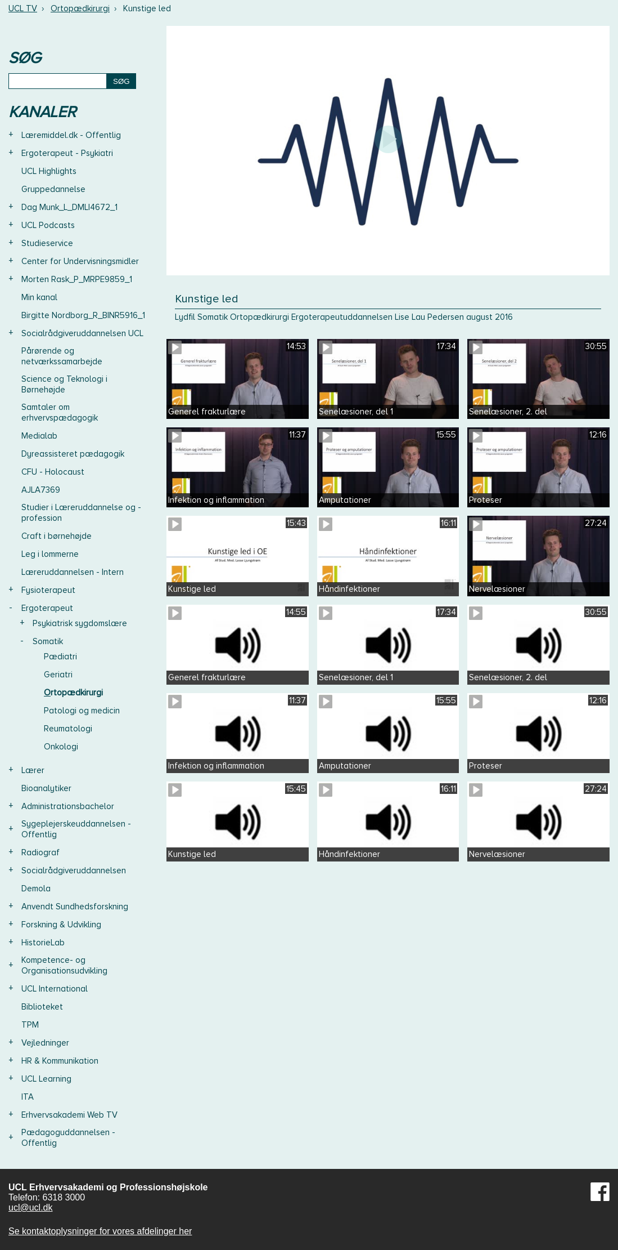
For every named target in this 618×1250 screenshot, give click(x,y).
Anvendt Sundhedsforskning (74, 906)
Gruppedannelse (53, 189)
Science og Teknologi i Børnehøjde (64, 384)
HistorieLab (43, 943)
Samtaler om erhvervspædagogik (59, 412)
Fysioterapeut (48, 590)
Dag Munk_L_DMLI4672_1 (69, 207)
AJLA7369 (40, 490)
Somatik (48, 641)
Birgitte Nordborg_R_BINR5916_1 (83, 315)
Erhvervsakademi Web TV (69, 1115)
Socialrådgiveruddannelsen (73, 870)
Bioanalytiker (46, 788)
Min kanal (39, 297)
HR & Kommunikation (59, 1061)
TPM (30, 1025)
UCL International (54, 989)
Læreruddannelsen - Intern (72, 572)
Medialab (39, 436)
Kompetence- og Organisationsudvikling (64, 965)
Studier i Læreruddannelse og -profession (81, 512)
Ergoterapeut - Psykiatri (67, 153)
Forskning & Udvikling (61, 924)
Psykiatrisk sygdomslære (80, 623)
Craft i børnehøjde (56, 536)
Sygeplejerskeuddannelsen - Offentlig (76, 829)
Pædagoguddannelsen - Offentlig (68, 1137)
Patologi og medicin (82, 711)
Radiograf (40, 852)
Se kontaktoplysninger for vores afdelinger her (100, 1231)
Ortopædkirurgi (80, 8)
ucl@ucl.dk (30, 1207)
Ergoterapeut (47, 608)
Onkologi (61, 747)
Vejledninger (45, 1043)
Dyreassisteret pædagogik (72, 454)
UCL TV (22, 8)
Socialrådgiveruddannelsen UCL (82, 333)
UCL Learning (46, 1079)
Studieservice (47, 243)
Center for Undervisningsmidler (80, 261)
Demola (36, 888)
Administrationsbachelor (67, 806)
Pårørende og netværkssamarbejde (61, 356)
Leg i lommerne (50, 554)
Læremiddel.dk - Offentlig (71, 135)
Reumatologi (68, 729)
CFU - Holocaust (52, 472)
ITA (27, 1097)
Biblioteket (42, 1007)
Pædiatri (60, 656)
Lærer (32, 770)
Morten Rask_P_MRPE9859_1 (76, 279)
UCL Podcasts (48, 225)
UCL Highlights (48, 171)
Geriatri (58, 674)
